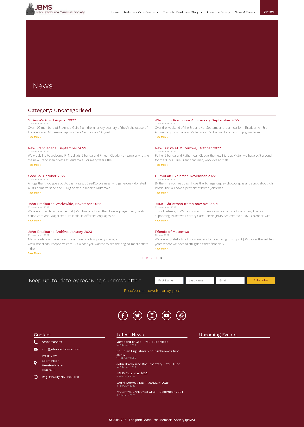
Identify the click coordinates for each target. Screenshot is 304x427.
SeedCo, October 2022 (46, 176)
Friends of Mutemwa (172, 232)
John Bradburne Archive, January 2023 (60, 232)
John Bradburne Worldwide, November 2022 (64, 204)
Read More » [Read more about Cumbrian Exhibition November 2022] (161, 192)
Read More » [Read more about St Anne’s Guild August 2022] (34, 137)
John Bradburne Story (181, 13)
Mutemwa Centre (140, 13)
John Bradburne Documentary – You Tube (148, 364)
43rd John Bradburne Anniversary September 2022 (197, 120)
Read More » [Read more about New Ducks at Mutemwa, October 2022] (161, 165)
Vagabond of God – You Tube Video (142, 342)
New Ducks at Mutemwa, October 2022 (188, 148)
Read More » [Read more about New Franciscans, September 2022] (34, 165)
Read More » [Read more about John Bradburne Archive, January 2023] (34, 253)
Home (114, 13)
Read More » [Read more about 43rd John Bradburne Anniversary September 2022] (161, 137)
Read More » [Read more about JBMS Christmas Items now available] (161, 220)
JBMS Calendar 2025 (132, 373)
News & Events (244, 13)
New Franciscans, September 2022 (57, 148)
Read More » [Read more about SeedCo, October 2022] (34, 192)
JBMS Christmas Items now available (186, 204)
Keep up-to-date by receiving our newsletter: (85, 280)
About (217, 13)
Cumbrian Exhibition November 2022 (185, 176)
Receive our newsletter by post (152, 290)
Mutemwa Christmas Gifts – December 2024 (150, 392)
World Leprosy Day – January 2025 (143, 382)
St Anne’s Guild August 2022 (52, 120)
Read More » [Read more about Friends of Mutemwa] (161, 248)
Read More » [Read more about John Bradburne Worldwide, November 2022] (34, 220)
